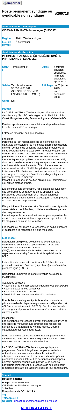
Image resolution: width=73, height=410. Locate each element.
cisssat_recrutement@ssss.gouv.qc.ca (35, 400)
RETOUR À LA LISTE (36, 408)
